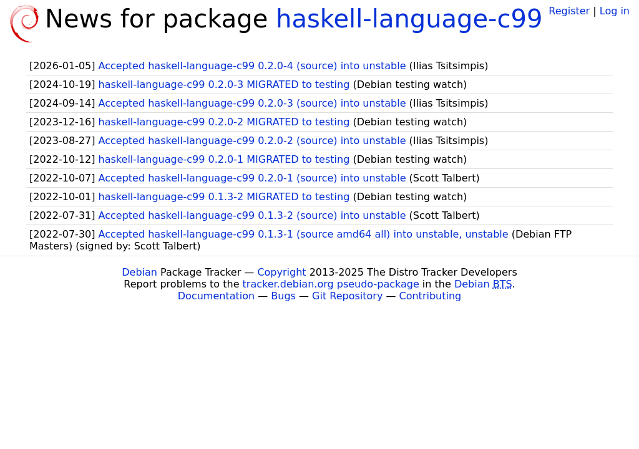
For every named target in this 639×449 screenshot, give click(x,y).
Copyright (281, 272)
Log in (615, 11)
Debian (139, 272)
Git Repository (347, 296)
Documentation (216, 296)
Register (569, 11)
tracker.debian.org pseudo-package (331, 284)
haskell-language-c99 (409, 18)
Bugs (283, 296)
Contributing (430, 296)
